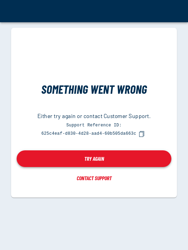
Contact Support (94, 177)
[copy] (141, 133)
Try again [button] (94, 158)
